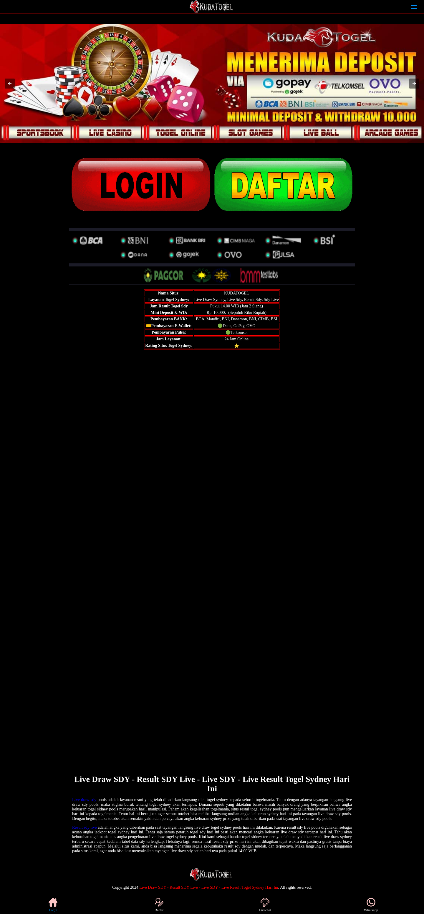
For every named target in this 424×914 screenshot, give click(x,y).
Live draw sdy (84, 800)
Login (53, 905)
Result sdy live (84, 827)
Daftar (159, 905)
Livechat (265, 905)
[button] (10, 84)
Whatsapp (371, 905)
